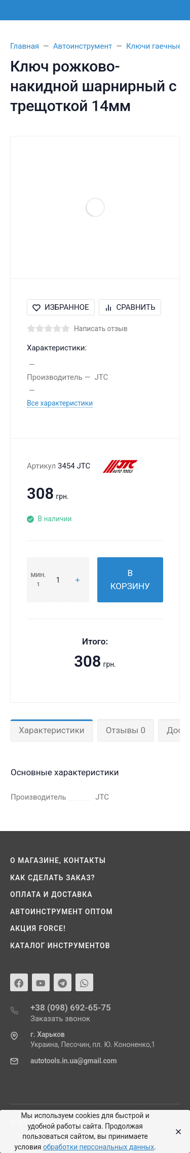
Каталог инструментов (60, 946)
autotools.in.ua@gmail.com (73, 1061)
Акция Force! (38, 928)
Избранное (60, 307)
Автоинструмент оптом (61, 912)
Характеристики (52, 730)
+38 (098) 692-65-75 (70, 1007)
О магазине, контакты (58, 860)
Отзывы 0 (125, 730)
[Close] (175, 1131)
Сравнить (130, 307)
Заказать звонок (60, 1018)
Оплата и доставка (51, 894)
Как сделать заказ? (52, 878)
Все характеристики (60, 403)
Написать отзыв (101, 329)
